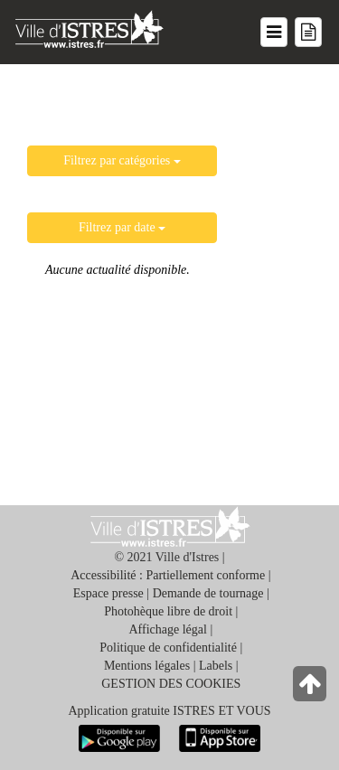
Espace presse (108, 593)
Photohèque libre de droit (168, 611)
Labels (215, 665)
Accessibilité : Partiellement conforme (168, 575)
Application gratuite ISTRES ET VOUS (169, 711)
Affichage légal (168, 629)
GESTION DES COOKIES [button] (170, 683)
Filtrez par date (122, 227)
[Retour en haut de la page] (311, 688)
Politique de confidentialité (168, 647)
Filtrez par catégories (122, 160)
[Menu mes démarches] (308, 32)
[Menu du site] (273, 32)
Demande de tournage (208, 593)
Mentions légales (147, 665)
